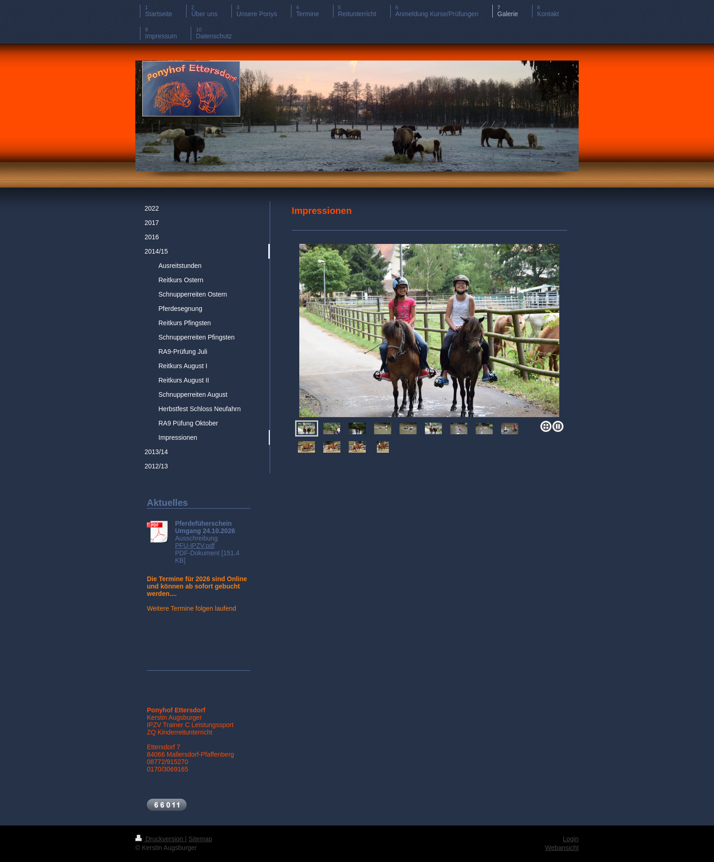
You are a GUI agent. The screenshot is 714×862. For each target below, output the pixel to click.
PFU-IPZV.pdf (195, 545)
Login (571, 839)
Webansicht (562, 847)
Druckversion (160, 839)
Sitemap (200, 839)
